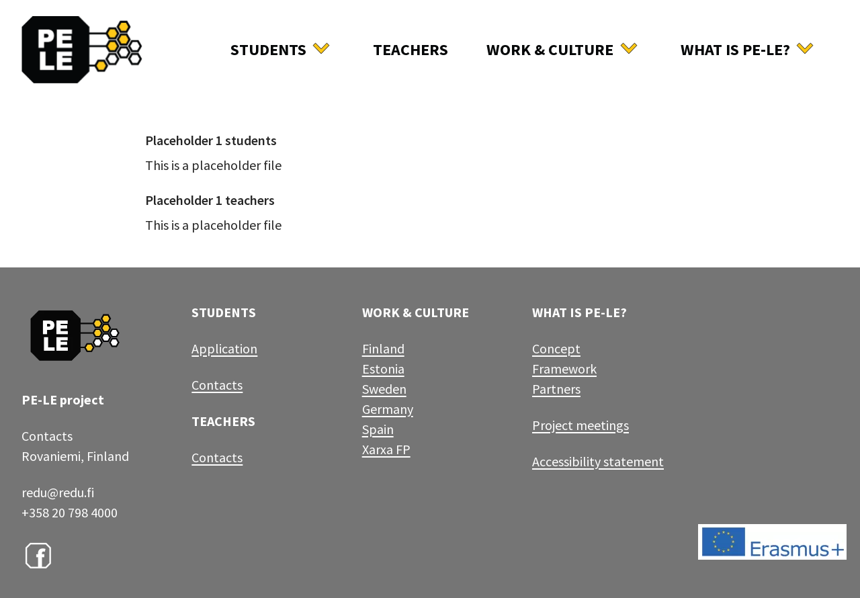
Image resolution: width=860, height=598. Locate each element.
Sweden (384, 388)
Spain (378, 429)
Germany (387, 408)
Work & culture (549, 49)
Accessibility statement (598, 461)
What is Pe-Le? (735, 49)
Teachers (410, 49)
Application (224, 348)
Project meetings (580, 425)
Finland (383, 348)
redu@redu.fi (58, 492)
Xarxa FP (386, 449)
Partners (556, 388)
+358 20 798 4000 (70, 512)
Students (268, 49)
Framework (564, 368)
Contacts (217, 384)
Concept (556, 348)
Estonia (383, 368)
